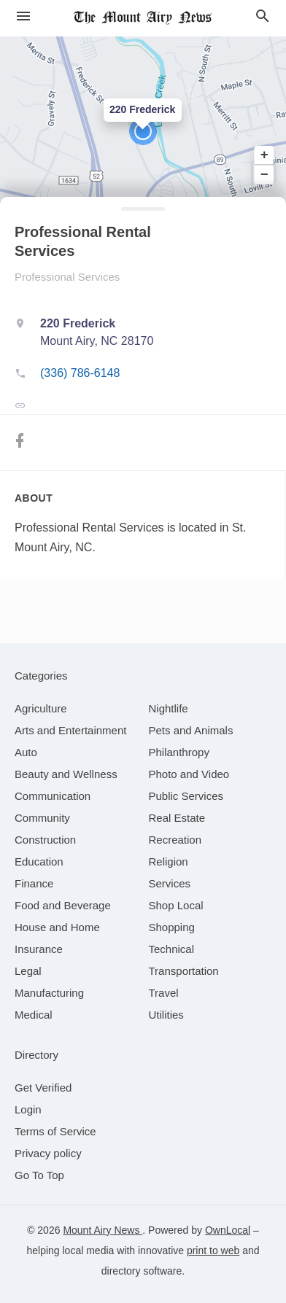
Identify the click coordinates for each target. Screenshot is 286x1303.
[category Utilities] (166, 1014)
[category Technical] (172, 949)
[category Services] (170, 883)
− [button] (264, 174)
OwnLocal (227, 1230)
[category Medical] (34, 1014)
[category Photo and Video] (189, 774)
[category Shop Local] (176, 905)
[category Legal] (28, 971)
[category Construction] (45, 839)
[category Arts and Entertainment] (70, 730)
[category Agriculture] (41, 708)
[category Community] (42, 818)
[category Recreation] (175, 839)
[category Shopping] (172, 927)
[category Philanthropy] (179, 752)
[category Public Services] (186, 796)
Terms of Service (55, 1131)
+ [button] (264, 155)
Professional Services (67, 277)
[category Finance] (34, 883)
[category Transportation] (184, 971)
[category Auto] (26, 752)
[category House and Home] (57, 927)
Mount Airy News (102, 1230)
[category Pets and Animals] (191, 730)
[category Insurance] (39, 949)
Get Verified (43, 1087)
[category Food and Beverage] (63, 905)
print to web (213, 1250)
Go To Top (39, 1175)
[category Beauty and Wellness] (66, 774)
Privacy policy (48, 1153)
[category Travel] (164, 993)
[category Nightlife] (168, 708)
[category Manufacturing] (49, 993)
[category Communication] (52, 796)
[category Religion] (168, 861)
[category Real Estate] (177, 818)
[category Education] (39, 861)
